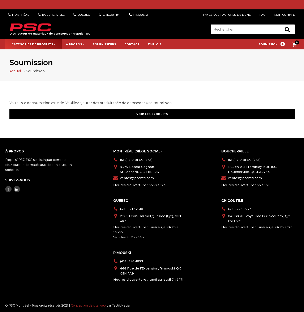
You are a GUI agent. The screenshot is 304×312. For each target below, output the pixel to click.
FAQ (262, 14)
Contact (132, 44)
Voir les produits (152, 114)
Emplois (154, 44)
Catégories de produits (32, 44)
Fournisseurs (104, 44)
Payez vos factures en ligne (227, 14)
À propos (74, 44)
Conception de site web (88, 305)
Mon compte (284, 14)
